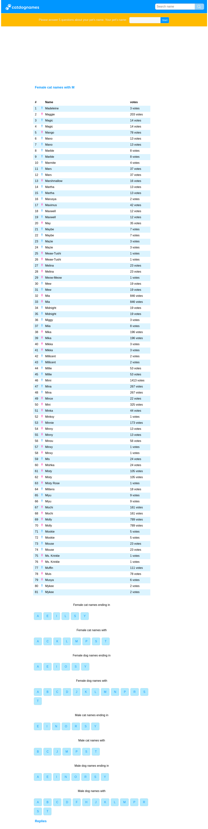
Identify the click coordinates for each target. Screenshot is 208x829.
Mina (48, 386)
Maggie (50, 114)
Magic (49, 120)
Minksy (49, 416)
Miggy (49, 320)
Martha (49, 187)
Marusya (50, 199)
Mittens (50, 489)
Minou (49, 440)
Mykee (49, 586)
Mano (49, 138)
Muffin (49, 567)
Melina (49, 265)
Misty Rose (52, 483)
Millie (48, 368)
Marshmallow (53, 180)
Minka (49, 410)
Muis (48, 573)
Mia (47, 295)
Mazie (49, 241)
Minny (49, 428)
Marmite (50, 162)
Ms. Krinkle (52, 555)
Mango (49, 132)
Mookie (50, 531)
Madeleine (52, 108)
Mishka (50, 465)
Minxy (49, 446)
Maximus (51, 205)
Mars (48, 168)
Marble (49, 150)
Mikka (49, 344)
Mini (48, 404)
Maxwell (50, 211)
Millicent (50, 356)
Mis (47, 459)
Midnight (50, 307)
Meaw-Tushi (53, 253)
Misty (48, 471)
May (48, 223)
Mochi (49, 507)
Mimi (48, 380)
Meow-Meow (53, 277)
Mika (48, 332)
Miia (48, 326)
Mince (49, 398)
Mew (48, 283)
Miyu (48, 495)
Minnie (49, 422)
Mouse (49, 543)
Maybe (49, 229)
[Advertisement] (104, 54)
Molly (48, 519)
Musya (49, 579)
